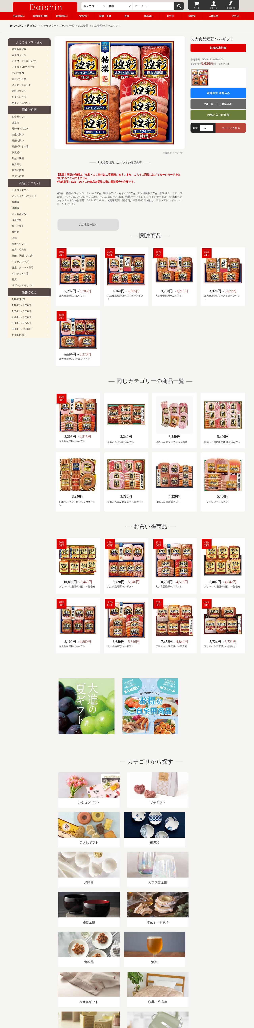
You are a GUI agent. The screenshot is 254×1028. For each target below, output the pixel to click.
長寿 (126, 16)
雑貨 (14, 279)
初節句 (191, 16)
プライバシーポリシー (125, 982)
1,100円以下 (18, 299)
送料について (19, 91)
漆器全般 (16, 220)
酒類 (14, 237)
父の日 (235, 16)
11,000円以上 (19, 335)
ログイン (214, 8)
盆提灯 (15, 122)
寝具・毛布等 (19, 249)
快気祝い (83, 16)
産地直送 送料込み (218, 93)
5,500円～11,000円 (22, 329)
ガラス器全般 (19, 214)
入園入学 (213, 16)
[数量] (206, 128)
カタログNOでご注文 (23, 67)
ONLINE (18, 25)
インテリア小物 (20, 273)
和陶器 (15, 202)
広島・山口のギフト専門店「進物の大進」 (127, 1003)
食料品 (15, 231)
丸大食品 (83, 25)
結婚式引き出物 (20, 146)
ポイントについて (21, 102)
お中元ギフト (19, 116)
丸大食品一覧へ (88, 224)
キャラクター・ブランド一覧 (57, 25)
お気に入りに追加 (218, 115)
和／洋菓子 (18, 225)
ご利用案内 (18, 73)
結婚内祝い (62, 16)
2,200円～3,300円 (21, 317)
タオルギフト (19, 243)
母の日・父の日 (20, 128)
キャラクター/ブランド (24, 196)
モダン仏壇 (18, 176)
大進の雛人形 (127, 1008)
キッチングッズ (20, 261)
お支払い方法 (19, 96)
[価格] (120, 6)
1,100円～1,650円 (21, 305)
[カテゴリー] (94, 6)
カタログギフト (20, 190)
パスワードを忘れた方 (24, 61)
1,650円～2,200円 (21, 311)
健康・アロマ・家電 (22, 267)
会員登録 (231, 8)
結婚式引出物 (40, 16)
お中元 (170, 16)
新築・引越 (105, 16)
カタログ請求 (151, 982)
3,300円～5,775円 (21, 323)
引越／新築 (18, 158)
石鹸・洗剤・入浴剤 (22, 255)
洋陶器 (15, 208)
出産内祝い (19, 16)
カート (197, 8)
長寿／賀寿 (18, 170)
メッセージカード (21, 85)
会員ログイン (19, 55)
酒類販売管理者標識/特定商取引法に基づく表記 (78, 982)
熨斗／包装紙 (19, 79)
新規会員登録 (19, 49)
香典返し (148, 16)
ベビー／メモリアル (22, 285)
